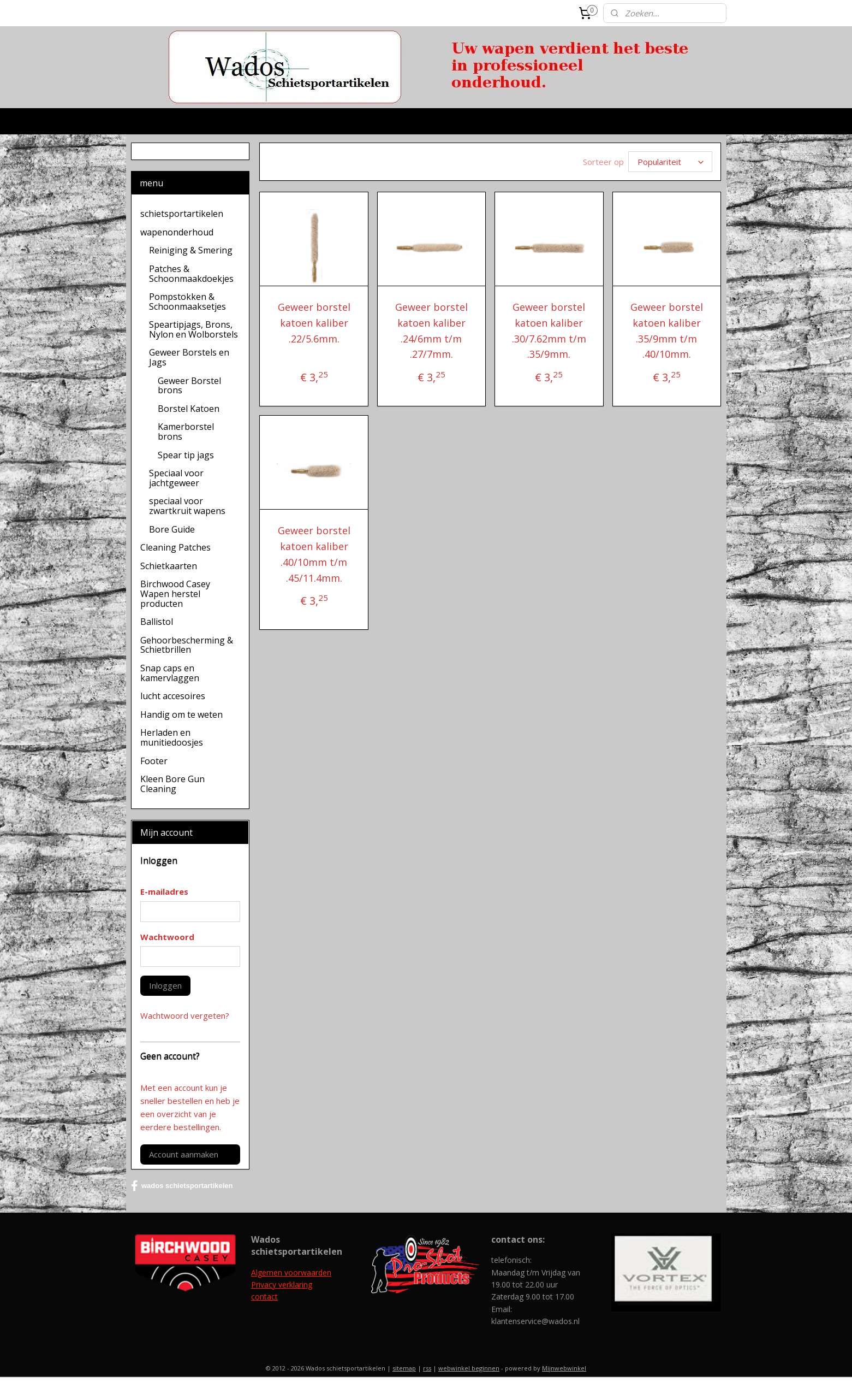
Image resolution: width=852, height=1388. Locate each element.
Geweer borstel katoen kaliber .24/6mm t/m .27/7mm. (431, 330)
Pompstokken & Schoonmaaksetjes (187, 301)
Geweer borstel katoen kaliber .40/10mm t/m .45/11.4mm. (314, 554)
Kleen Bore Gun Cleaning (172, 784)
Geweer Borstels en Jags (189, 357)
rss (427, 1368)
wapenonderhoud (176, 232)
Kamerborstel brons (186, 431)
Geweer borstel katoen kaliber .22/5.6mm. (314, 322)
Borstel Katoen (188, 409)
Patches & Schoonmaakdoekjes (191, 274)
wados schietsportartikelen (182, 1185)
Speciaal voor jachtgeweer (176, 478)
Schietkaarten (168, 566)
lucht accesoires (172, 696)
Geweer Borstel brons (189, 386)
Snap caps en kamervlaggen (169, 673)
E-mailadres (164, 891)
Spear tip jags (186, 455)
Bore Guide (172, 529)
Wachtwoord (167, 936)
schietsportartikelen (181, 214)
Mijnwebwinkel (564, 1368)
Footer (154, 761)
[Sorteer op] (670, 162)
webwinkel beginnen (468, 1368)
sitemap (404, 1368)
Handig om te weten (181, 714)
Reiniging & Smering (191, 250)
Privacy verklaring (281, 1284)
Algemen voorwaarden (291, 1272)
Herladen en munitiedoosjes (171, 737)
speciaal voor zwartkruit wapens (187, 506)
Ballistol (156, 622)
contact (264, 1296)
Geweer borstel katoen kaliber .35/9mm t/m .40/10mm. (666, 330)
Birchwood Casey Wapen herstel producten (175, 593)
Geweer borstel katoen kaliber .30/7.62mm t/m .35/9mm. (549, 330)
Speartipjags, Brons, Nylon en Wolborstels (193, 329)
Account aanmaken (183, 1154)
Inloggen (165, 985)
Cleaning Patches (175, 547)
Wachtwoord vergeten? (184, 1015)
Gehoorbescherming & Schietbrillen (186, 645)
